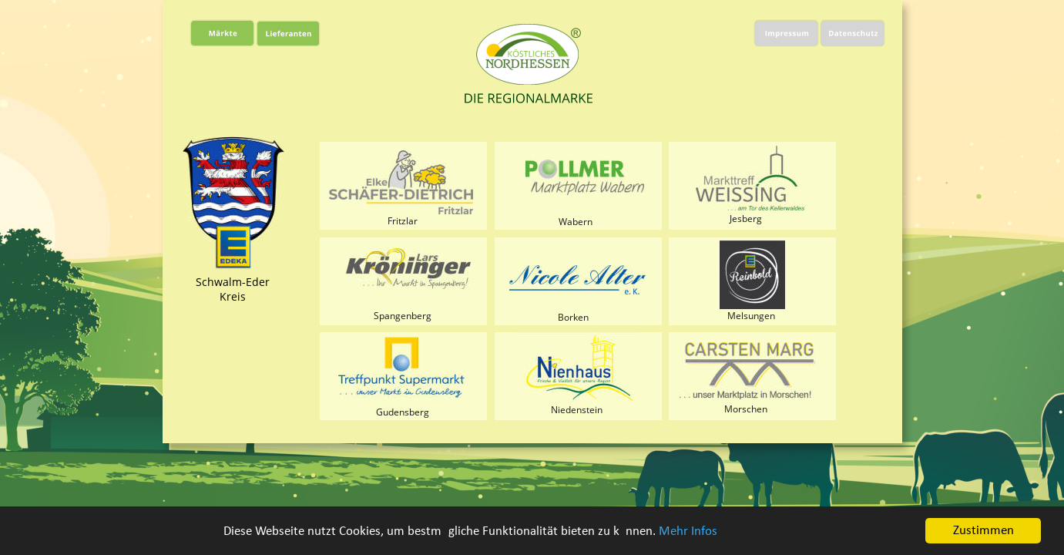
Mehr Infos (688, 531)
